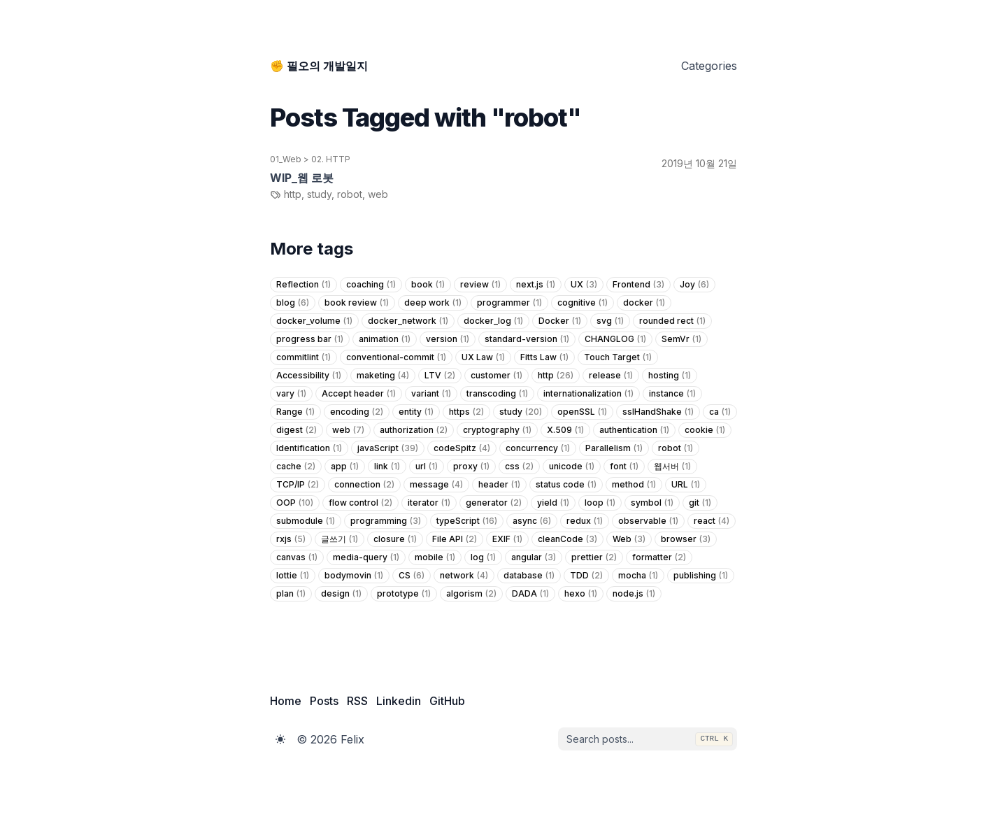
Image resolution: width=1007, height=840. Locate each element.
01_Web (285, 159)
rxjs (291, 539)
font (624, 466)
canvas (296, 557)
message (436, 484)
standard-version (527, 339)
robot (675, 448)
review (480, 284)
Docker (559, 321)
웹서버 (672, 466)
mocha (638, 575)
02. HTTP (330, 159)
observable (648, 521)
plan (291, 593)
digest (296, 430)
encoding (356, 412)
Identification (309, 448)
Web (629, 539)
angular (533, 557)
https (466, 412)
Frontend (638, 284)
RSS (357, 701)
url (426, 466)
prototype (404, 593)
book (428, 284)
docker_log (493, 321)
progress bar (309, 339)
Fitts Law (544, 357)
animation (384, 339)
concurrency (538, 448)
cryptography (497, 430)
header (499, 484)
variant (431, 393)
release (611, 375)
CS (411, 575)
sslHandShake (658, 412)
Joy (694, 284)
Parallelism (614, 448)
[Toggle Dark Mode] (280, 739)
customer (496, 375)
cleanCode (567, 539)
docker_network (408, 321)
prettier (594, 557)
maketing (383, 375)
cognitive (582, 302)
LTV (439, 375)
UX (584, 284)
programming (385, 521)
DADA (530, 593)
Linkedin (398, 701)
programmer (509, 302)
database (529, 575)
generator (494, 502)
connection (364, 484)
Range (295, 412)
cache (295, 466)
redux (584, 521)
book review (356, 302)
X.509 (565, 430)
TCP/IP (297, 484)
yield (553, 502)
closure (395, 539)
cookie (705, 430)
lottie (292, 575)
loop (600, 502)
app (345, 466)
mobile (435, 557)
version (447, 339)
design (341, 593)
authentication (634, 430)
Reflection (303, 284)
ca (720, 412)
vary (291, 393)
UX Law (483, 357)
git (700, 502)
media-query (366, 557)
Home (285, 701)
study (520, 412)
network (464, 575)
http (555, 375)
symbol (652, 502)
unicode (571, 466)
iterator (429, 502)
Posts (324, 701)
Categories (709, 66)
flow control (360, 502)
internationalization (588, 393)
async (532, 521)
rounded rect (672, 321)
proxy (471, 466)
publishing (700, 575)
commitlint (303, 357)
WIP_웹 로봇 (302, 178)
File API (454, 539)
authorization (414, 430)
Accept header (359, 393)
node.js (634, 593)
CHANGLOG (615, 339)
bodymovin (353, 575)
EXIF (507, 539)
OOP (294, 502)
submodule (305, 521)
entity (416, 412)
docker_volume (314, 321)
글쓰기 (339, 539)
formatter (659, 557)
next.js (535, 284)
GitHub (447, 701)
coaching (371, 284)
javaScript (387, 448)
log (483, 557)
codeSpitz (462, 448)
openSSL (582, 412)
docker (644, 302)
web (348, 430)
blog (292, 302)
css (519, 466)
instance (672, 393)
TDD (586, 575)
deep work (433, 302)
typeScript (466, 521)
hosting (669, 375)
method (634, 484)
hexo (580, 593)
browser (685, 539)
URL (685, 484)
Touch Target (618, 357)
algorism (471, 593)
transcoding (497, 393)
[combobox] (647, 739)
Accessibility (308, 375)
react (711, 521)
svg (610, 321)
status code (566, 484)
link (387, 466)
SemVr (681, 339)
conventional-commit (396, 357)
